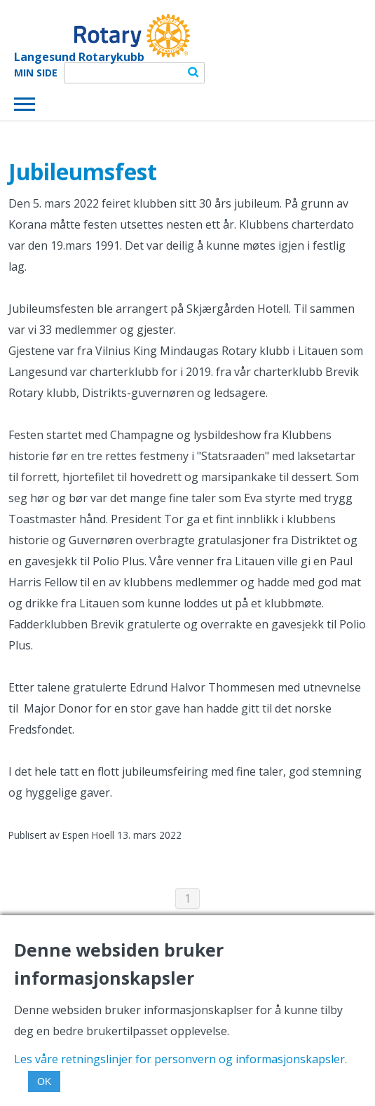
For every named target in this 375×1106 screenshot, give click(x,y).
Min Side (35, 73)
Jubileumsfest (82, 171)
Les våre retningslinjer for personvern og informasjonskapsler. (180, 1059)
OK (44, 1081)
